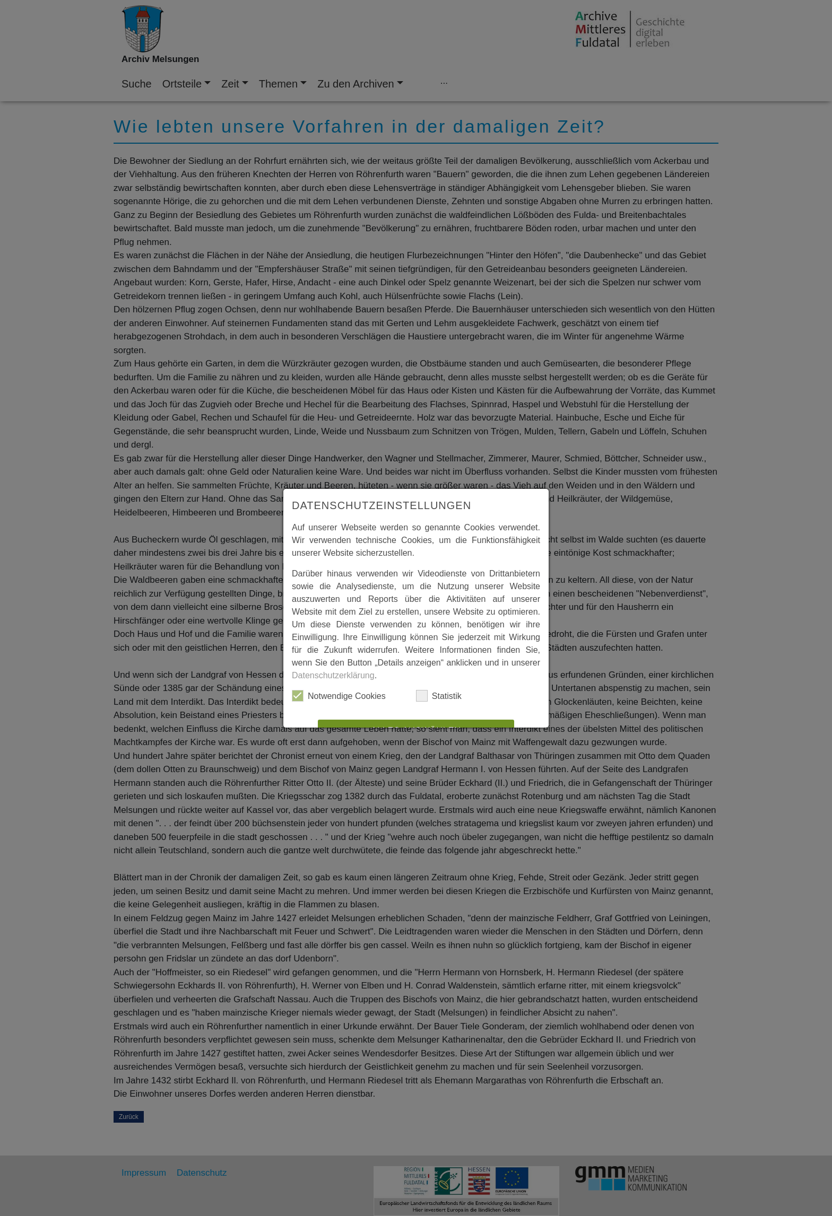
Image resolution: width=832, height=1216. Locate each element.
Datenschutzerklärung (333, 675)
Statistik (439, 696)
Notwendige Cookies (339, 696)
